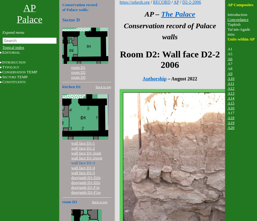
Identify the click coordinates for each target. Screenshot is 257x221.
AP (176, 2)
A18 (231, 117)
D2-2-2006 (191, 2)
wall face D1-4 (83, 167)
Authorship (155, 78)
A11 (231, 83)
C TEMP (19, 72)
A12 (231, 88)
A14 (231, 98)
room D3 (78, 77)
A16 (231, 108)
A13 (231, 93)
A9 (230, 73)
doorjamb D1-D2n (86, 177)
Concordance (238, 19)
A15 (231, 103)
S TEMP (15, 77)
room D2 (78, 72)
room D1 (78, 67)
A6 (230, 58)
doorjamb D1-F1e (85, 187)
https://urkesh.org (135, 2)
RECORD (162, 2)
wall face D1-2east (86, 153)
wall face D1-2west (86, 158)
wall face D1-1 (83, 143)
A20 (231, 127)
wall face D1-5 (83, 172)
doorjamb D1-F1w (86, 192)
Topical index (13, 47)
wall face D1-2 (83, 148)
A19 (231, 122)
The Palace (178, 14)
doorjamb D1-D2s (85, 182)
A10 (231, 78)
